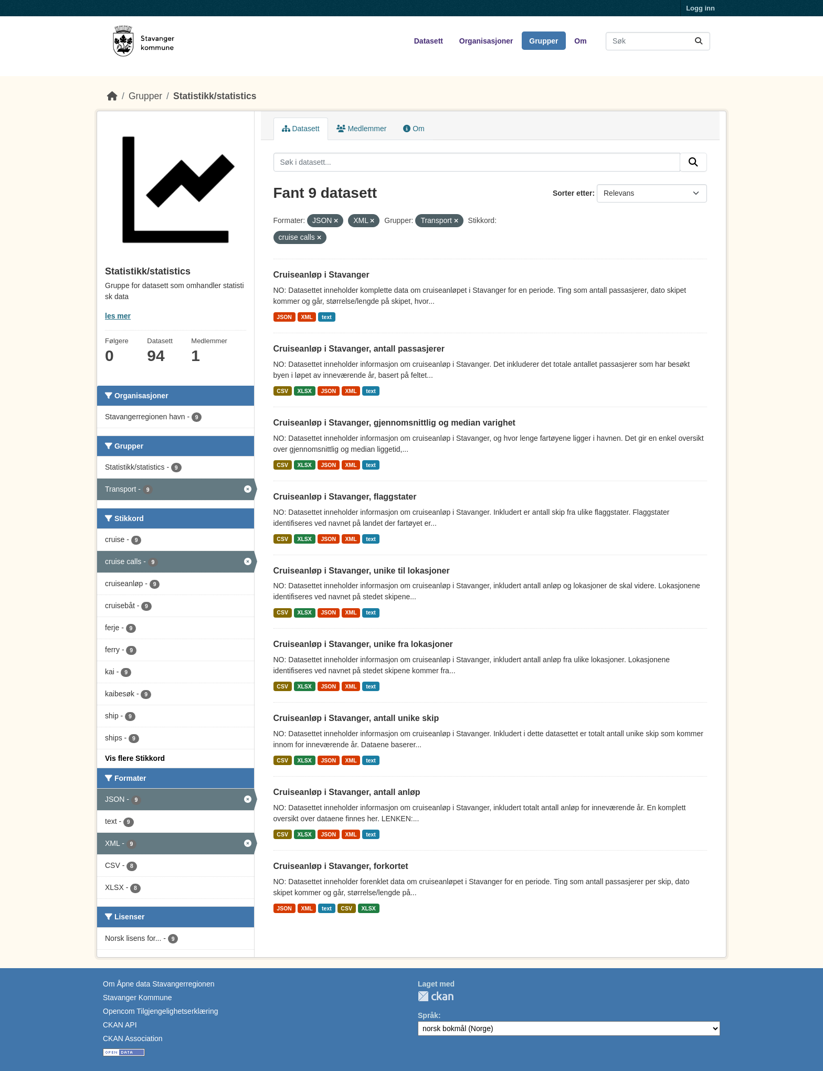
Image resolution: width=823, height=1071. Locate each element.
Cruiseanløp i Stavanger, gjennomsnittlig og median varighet (394, 422)
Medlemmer (361, 128)
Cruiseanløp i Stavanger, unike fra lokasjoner (363, 644)
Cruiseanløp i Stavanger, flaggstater (345, 496)
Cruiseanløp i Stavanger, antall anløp (346, 792)
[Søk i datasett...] (658, 41)
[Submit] (698, 41)
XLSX (304, 391)
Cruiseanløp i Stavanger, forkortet (340, 866)
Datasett (428, 41)
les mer (118, 316)
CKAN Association (133, 1038)
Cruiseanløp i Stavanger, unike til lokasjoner (361, 570)
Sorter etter (572, 193)
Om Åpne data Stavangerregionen (158, 984)
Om (580, 41)
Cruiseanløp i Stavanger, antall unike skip (356, 718)
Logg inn (700, 8)
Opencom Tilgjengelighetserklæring (160, 1011)
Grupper (543, 41)
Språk (428, 1015)
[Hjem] (112, 96)
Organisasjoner (486, 41)
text (327, 317)
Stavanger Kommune (137, 997)
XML (306, 317)
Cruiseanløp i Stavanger (321, 274)
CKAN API (120, 1025)
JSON (284, 317)
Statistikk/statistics (215, 96)
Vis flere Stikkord (135, 758)
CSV (282, 391)
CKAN (435, 996)
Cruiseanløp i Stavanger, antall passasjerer (359, 348)
